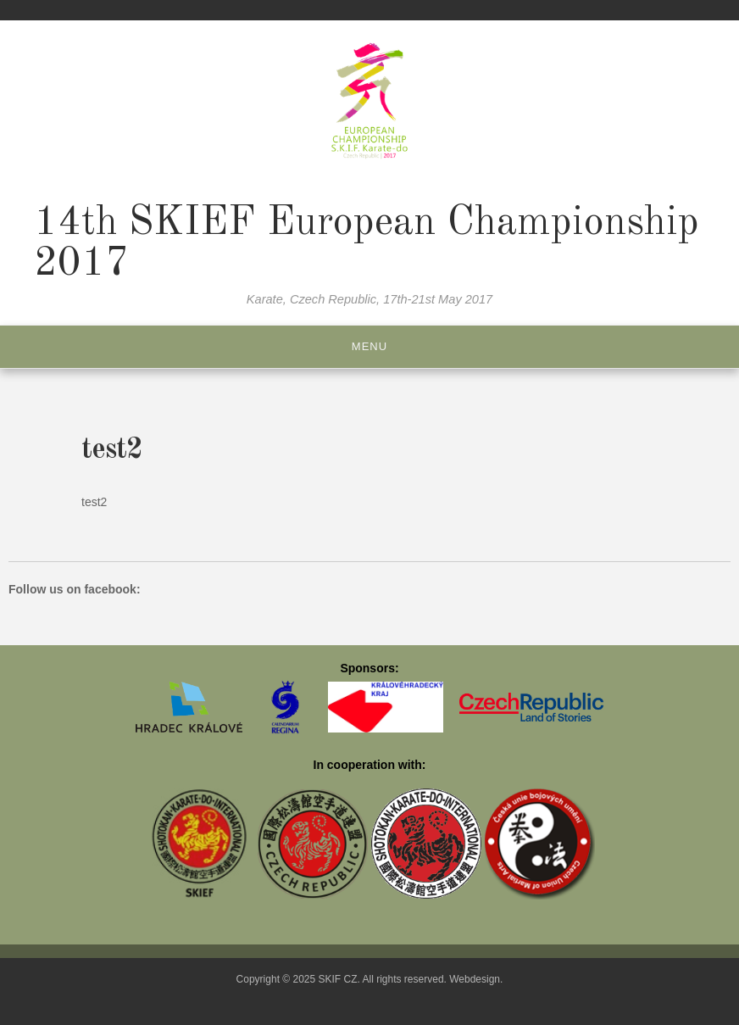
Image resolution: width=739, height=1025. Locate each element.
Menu (369, 346)
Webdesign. (476, 979)
